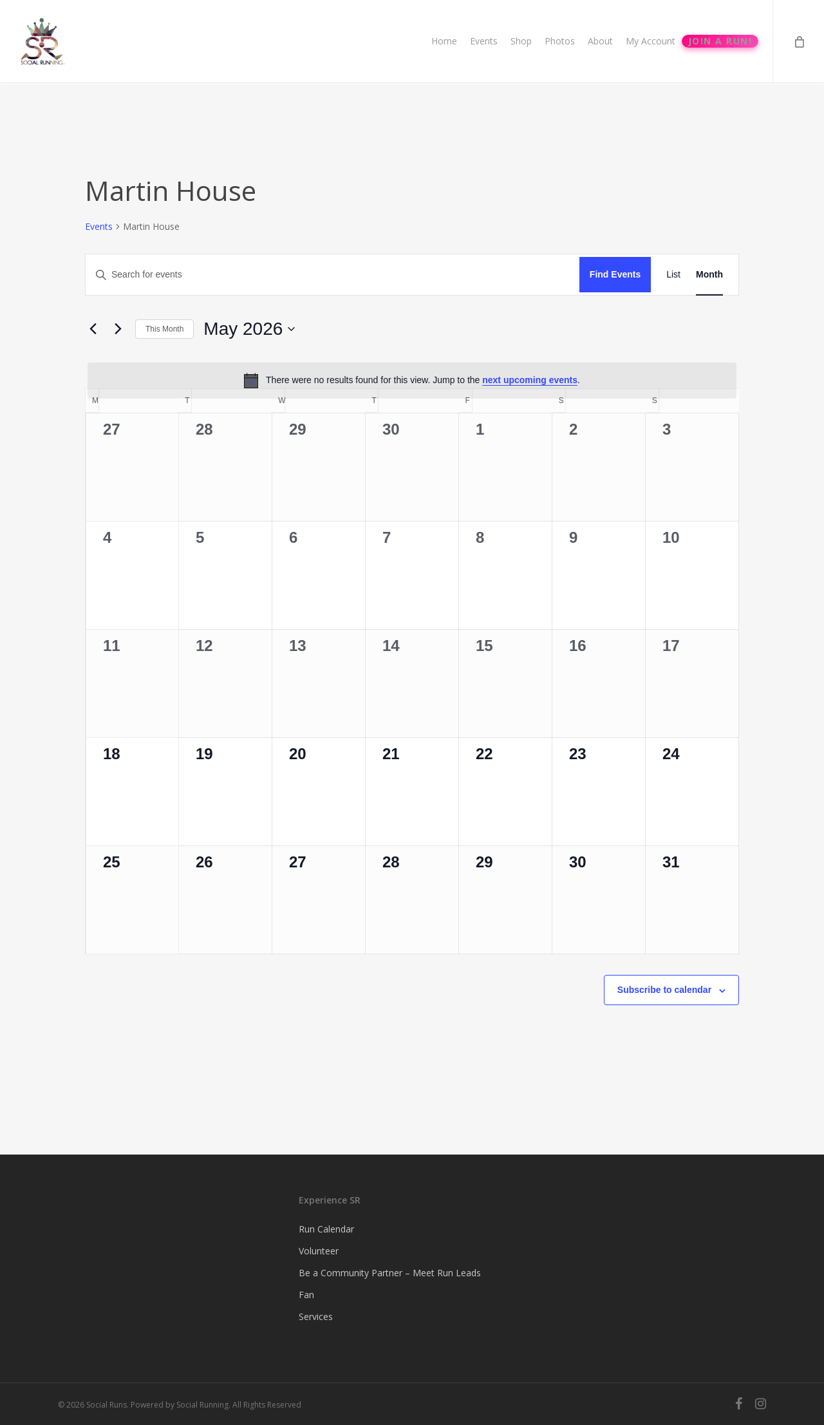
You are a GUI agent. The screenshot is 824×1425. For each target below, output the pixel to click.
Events (99, 226)
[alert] (412, 381)
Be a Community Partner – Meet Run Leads (390, 1273)
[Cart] (798, 42)
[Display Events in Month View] (709, 274)
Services (316, 1316)
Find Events (615, 274)
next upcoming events (529, 380)
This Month (164, 329)
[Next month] (118, 329)
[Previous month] (92, 329)
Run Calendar (326, 1229)
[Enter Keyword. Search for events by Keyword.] (332, 274)
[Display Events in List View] (673, 274)
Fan (306, 1294)
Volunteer (319, 1251)
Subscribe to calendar (664, 990)
